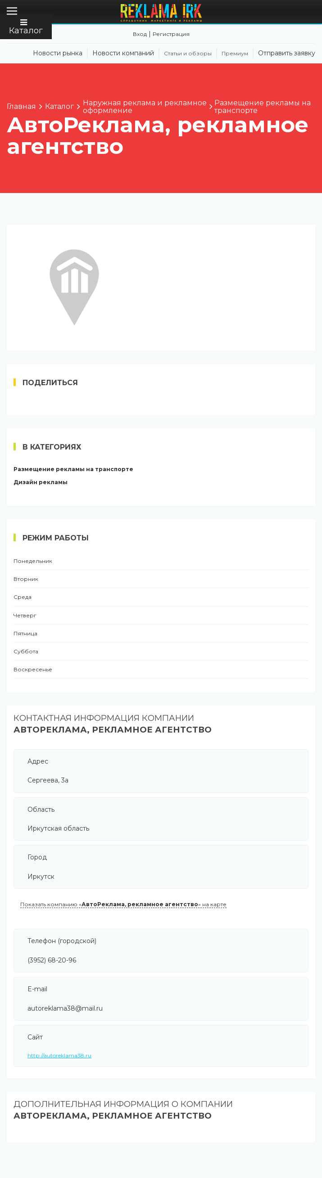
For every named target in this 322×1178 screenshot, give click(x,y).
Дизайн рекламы (41, 482)
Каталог (26, 27)
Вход (140, 34)
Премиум (235, 53)
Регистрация (171, 34)
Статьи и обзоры (188, 53)
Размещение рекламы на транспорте (73, 469)
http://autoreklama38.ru (59, 1055)
